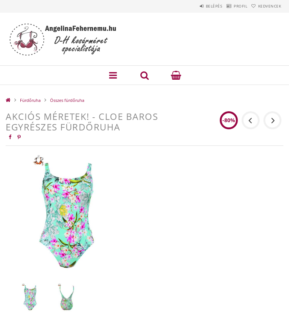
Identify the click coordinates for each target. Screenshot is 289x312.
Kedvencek (266, 6)
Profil (230, 6)
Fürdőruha (30, 100)
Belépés (196, 6)
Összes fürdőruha (67, 100)
